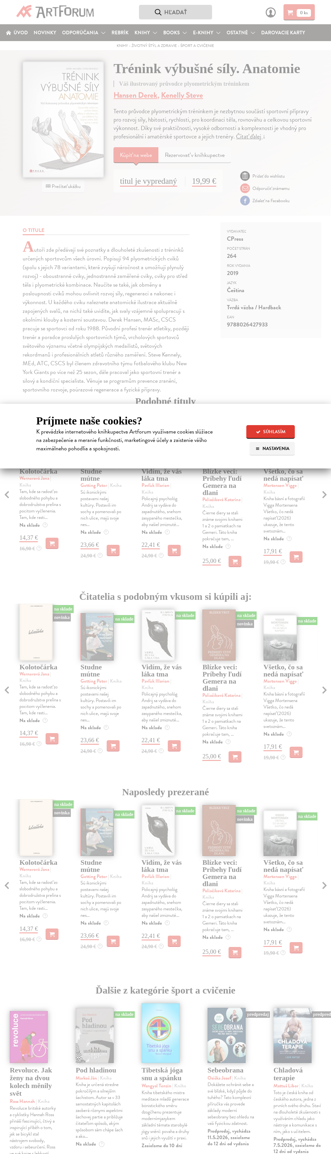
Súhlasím (270, 431)
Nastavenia (272, 448)
